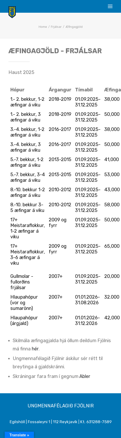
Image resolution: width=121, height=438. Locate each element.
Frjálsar (56, 26)
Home (43, 26)
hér (35, 349)
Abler (84, 376)
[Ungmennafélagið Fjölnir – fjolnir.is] (12, 12)
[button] (110, 6)
